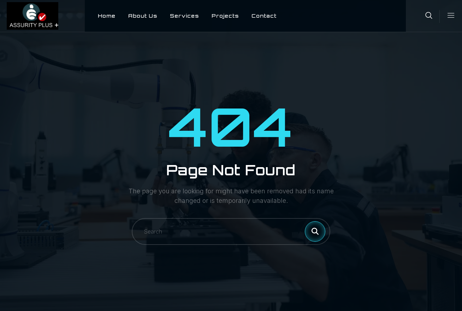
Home (100, 16)
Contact (257, 16)
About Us (136, 16)
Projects (218, 16)
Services (177, 16)
